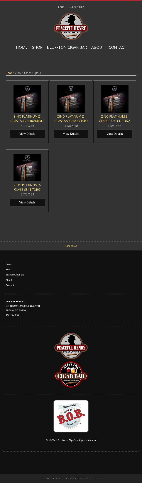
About (97, 48)
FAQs (61, 7)
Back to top (71, 246)
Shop (37, 48)
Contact (117, 48)
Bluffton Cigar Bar (67, 48)
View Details (27, 133)
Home (22, 48)
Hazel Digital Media (89, 478)
